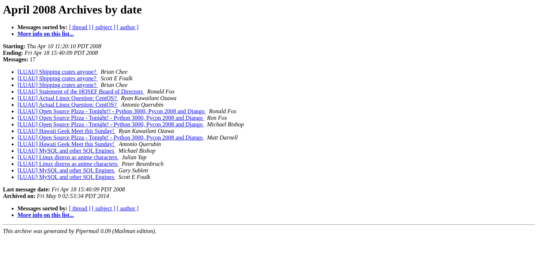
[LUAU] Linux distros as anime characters (68, 157)
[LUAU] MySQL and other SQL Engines (66, 151)
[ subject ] (103, 27)
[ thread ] (80, 27)
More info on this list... (46, 34)
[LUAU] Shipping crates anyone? (58, 72)
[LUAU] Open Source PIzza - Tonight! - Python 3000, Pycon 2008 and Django (111, 118)
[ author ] (128, 27)
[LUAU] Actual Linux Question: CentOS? (68, 98)
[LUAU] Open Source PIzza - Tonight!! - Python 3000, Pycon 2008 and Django (112, 111)
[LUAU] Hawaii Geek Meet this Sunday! (66, 131)
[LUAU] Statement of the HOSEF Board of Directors (81, 91)
